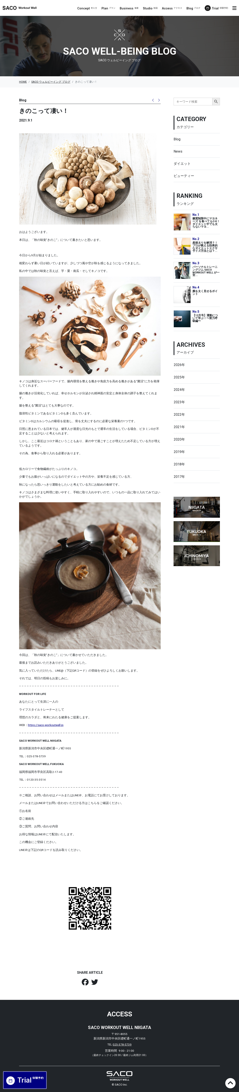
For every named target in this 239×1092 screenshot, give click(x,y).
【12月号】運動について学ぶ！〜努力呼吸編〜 (205, 318)
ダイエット (182, 164)
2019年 (179, 452)
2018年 (179, 464)
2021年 (179, 427)
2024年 (179, 390)
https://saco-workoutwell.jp (46, 725)
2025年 (179, 377)
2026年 (179, 365)
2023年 (179, 402)
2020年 (179, 439)
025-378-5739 (122, 1044)
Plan (109, 8)
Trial (220, 8)
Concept (87, 8)
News (178, 151)
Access (172, 8)
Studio (150, 8)
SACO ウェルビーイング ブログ (50, 81)
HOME (23, 81)
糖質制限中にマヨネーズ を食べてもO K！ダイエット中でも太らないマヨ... (206, 222)
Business (129, 8)
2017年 (179, 477)
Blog (194, 8)
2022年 (179, 414)
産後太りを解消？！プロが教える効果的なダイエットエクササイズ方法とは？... (205, 246)
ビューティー (184, 176)
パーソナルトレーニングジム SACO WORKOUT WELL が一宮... (205, 271)
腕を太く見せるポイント (205, 293)
